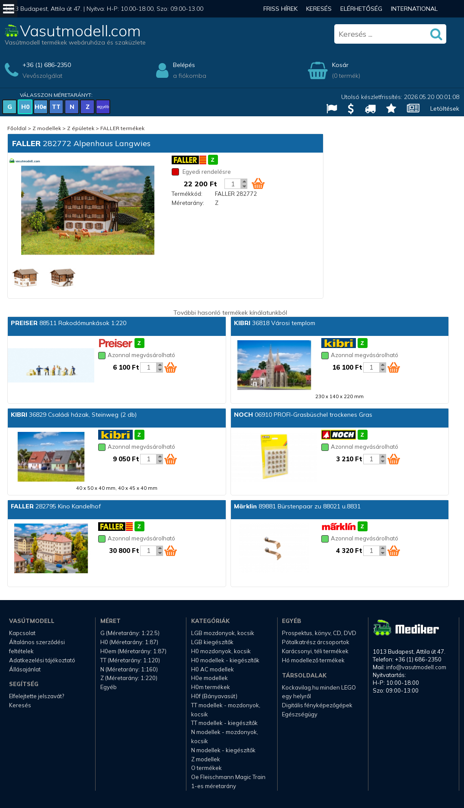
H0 (25, 107)
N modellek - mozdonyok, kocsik (224, 736)
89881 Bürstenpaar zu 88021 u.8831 (297, 506)
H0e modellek (209, 677)
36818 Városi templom (274, 323)
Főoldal (16, 128)
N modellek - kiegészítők (223, 750)
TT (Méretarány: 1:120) (130, 660)
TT (56, 107)
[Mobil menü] (8, 8)
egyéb (103, 106)
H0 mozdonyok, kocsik (221, 651)
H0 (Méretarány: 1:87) (129, 642)
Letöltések (444, 108)
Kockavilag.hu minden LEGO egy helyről (319, 692)
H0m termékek (210, 686)
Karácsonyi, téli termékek (315, 651)
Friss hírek (280, 9)
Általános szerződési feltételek (37, 647)
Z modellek (46, 128)
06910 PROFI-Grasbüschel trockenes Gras (303, 414)
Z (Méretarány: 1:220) (128, 677)
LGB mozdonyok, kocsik (222, 632)
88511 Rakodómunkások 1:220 (68, 323)
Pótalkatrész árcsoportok (315, 642)
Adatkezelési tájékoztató (42, 660)
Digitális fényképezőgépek (317, 705)
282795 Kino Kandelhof (56, 506)
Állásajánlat (25, 669)
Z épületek (80, 128)
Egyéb (108, 686)
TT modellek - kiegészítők (224, 722)
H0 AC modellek (212, 669)
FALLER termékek (122, 128)
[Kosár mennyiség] (232, 184)
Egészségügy (299, 714)
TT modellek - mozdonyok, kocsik (225, 710)
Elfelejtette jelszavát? (36, 696)
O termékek (206, 767)
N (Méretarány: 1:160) (129, 669)
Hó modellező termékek (313, 660)
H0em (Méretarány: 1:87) (133, 651)
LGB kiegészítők (212, 642)
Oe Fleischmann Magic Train (228, 776)
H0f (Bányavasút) (214, 696)
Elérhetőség (361, 9)
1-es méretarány (213, 785)
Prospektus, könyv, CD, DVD (319, 632)
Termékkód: (187, 193)
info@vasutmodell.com (416, 667)
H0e (41, 107)
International (414, 9)
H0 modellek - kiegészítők (225, 660)
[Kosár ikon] (258, 183)
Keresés (319, 9)
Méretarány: (188, 202)
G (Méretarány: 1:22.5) (130, 632)
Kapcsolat (22, 632)
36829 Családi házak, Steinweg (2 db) (74, 414)
